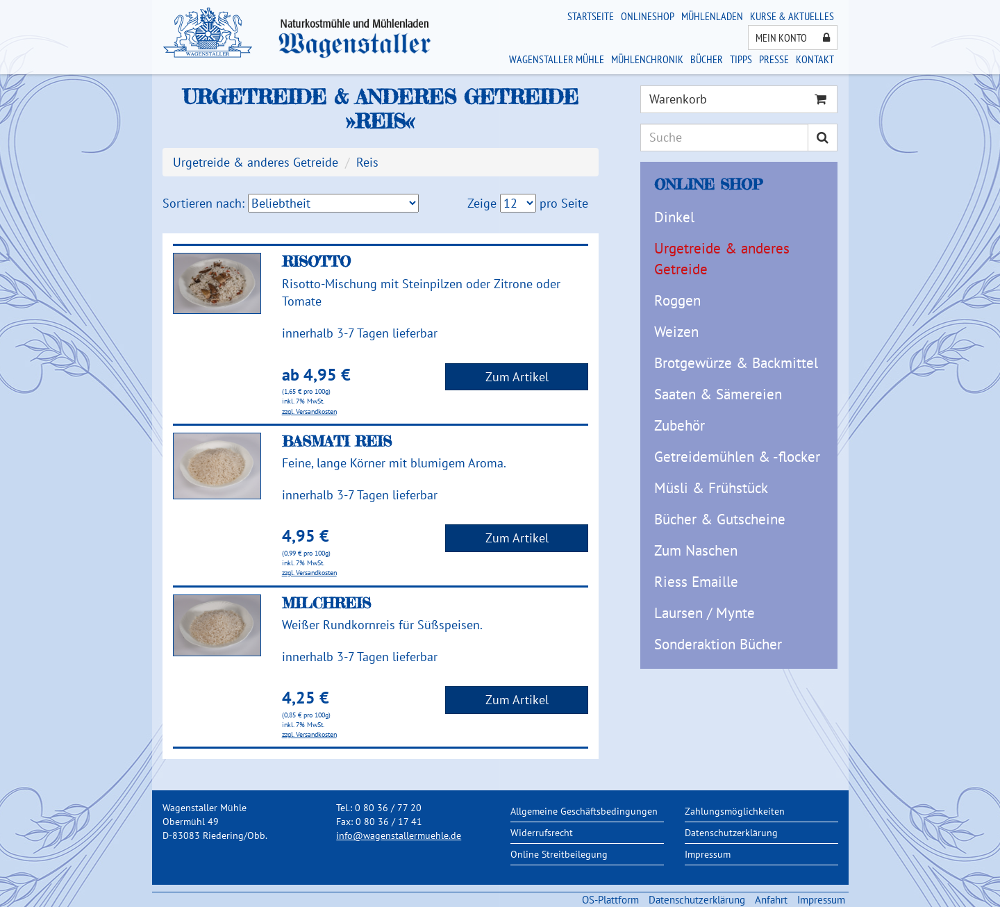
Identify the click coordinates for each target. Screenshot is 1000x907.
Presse (774, 59)
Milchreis (326, 603)
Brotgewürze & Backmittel (736, 362)
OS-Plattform (610, 899)
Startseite (590, 16)
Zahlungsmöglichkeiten (735, 811)
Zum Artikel (517, 377)
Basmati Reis (337, 441)
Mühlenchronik (647, 59)
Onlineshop (647, 16)
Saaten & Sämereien (718, 394)
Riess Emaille (696, 581)
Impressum (708, 854)
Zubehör (679, 425)
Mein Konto (793, 37)
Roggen (677, 300)
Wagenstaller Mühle (556, 59)
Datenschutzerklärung (731, 832)
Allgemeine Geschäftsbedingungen (584, 811)
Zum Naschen (696, 550)
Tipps (741, 59)
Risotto (316, 261)
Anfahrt (771, 899)
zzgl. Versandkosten (309, 411)
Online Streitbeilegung (559, 854)
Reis (367, 162)
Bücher (706, 59)
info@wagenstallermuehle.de (398, 835)
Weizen (676, 331)
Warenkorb (737, 99)
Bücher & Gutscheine (719, 519)
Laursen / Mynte (704, 613)
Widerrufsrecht (541, 832)
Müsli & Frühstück (711, 488)
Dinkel (674, 217)
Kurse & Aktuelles (792, 16)
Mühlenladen (712, 16)
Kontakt (815, 59)
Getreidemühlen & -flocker (737, 456)
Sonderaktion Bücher (718, 644)
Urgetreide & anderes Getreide (722, 258)
